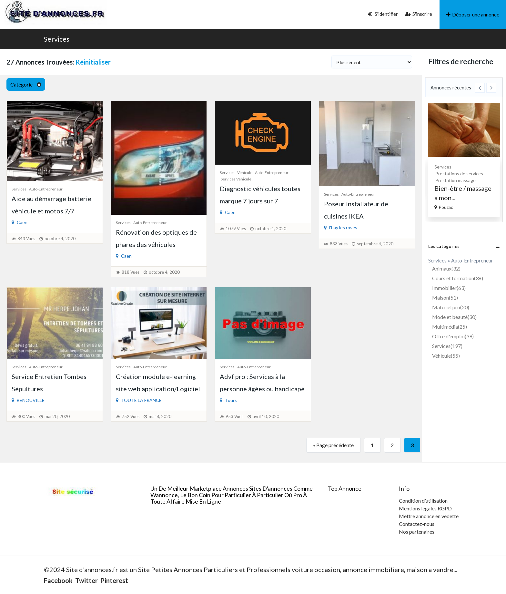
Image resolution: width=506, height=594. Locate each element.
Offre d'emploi (453, 336)
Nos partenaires (416, 531)
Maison (445, 297)
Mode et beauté (454, 317)
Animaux (446, 268)
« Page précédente (333, 445)
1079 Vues (236, 228)
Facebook (58, 580)
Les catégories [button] (444, 246)
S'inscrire (418, 14)
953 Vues (234, 416)
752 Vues (130, 416)
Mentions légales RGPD (425, 508)
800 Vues (26, 416)
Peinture (431, 166)
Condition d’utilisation (423, 500)
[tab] (464, 246)
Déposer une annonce (472, 14)
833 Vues (339, 243)
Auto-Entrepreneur (46, 189)
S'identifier (383, 14)
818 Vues (130, 272)
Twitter (86, 580)
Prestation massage (480, 180)
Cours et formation (457, 278)
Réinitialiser (93, 62)
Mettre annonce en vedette (429, 516)
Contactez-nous (416, 524)
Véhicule (244, 172)
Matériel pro (450, 307)
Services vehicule (236, 179)
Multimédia (449, 326)
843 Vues (26, 238)
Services (56, 39)
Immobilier (449, 288)
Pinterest (114, 580)
